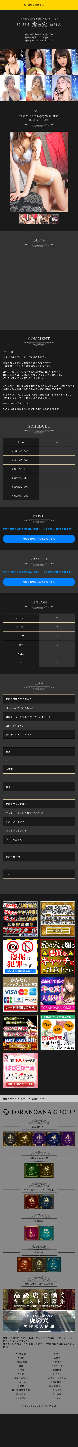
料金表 (20, 1370)
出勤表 (20, 1358)
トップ (57, 1354)
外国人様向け (57, 1382)
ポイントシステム (57, 1378)
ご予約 (20, 1374)
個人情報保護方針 (21, 1390)
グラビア (57, 1362)
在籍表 (57, 1358)
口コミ (57, 1398)
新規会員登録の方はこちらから (39, 538)
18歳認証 (21, 1354)
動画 (21, 1366)
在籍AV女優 (20, 1362)
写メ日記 (57, 1394)
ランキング (57, 1366)
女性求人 (57, 1390)
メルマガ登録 (21, 1378)
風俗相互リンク (57, 1386)
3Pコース (21, 1382)
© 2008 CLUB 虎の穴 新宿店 (39, 1405)
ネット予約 (21, 1398)
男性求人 (21, 1394)
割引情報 (57, 1370)
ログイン (57, 1374)
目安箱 (20, 1386)
